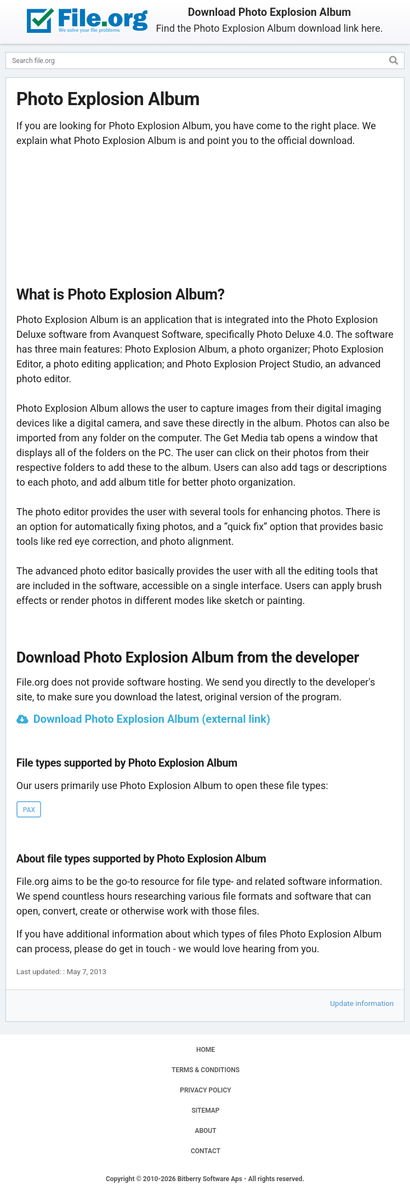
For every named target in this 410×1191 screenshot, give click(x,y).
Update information (362, 1003)
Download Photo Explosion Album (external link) (151, 719)
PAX (29, 810)
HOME (205, 1050)
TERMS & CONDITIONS (206, 1070)
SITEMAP (205, 1110)
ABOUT (205, 1131)
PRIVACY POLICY (205, 1090)
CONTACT (205, 1151)
